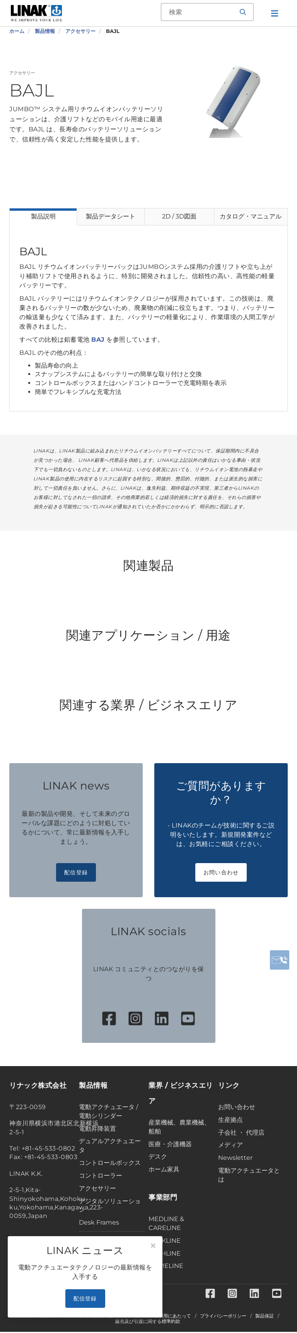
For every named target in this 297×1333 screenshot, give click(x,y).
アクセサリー (97, 1188)
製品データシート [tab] (110, 216)
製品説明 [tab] (43, 216)
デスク (157, 1156)
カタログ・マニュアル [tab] (251, 216)
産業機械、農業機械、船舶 (179, 1127)
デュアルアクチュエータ (110, 1145)
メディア (230, 1145)
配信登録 (76, 872)
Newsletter (235, 1157)
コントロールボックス (110, 1162)
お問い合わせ (221, 872)
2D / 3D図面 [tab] (179, 216)
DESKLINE (164, 1240)
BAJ (98, 339)
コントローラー (100, 1175)
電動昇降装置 (97, 1128)
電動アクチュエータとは (249, 1175)
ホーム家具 (163, 1169)
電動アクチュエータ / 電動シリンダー (108, 1111)
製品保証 (264, 1317)
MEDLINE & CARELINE (166, 1223)
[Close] (153, 1246)
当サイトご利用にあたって (163, 1317)
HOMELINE (165, 1265)
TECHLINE (164, 1253)
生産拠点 (230, 1119)
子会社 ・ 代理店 (241, 1132)
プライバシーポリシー (223, 1317)
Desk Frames (99, 1222)
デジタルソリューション (110, 1205)
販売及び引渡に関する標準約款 (147, 1322)
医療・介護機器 (170, 1144)
